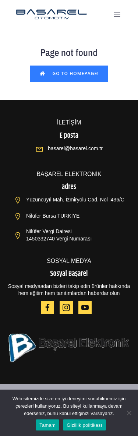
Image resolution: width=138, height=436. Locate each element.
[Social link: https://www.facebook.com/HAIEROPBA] (50, 307)
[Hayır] (128, 412)
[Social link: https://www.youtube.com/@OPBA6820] (87, 307)
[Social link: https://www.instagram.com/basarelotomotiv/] (69, 307)
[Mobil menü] (117, 14)
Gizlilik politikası (84, 425)
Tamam (47, 425)
